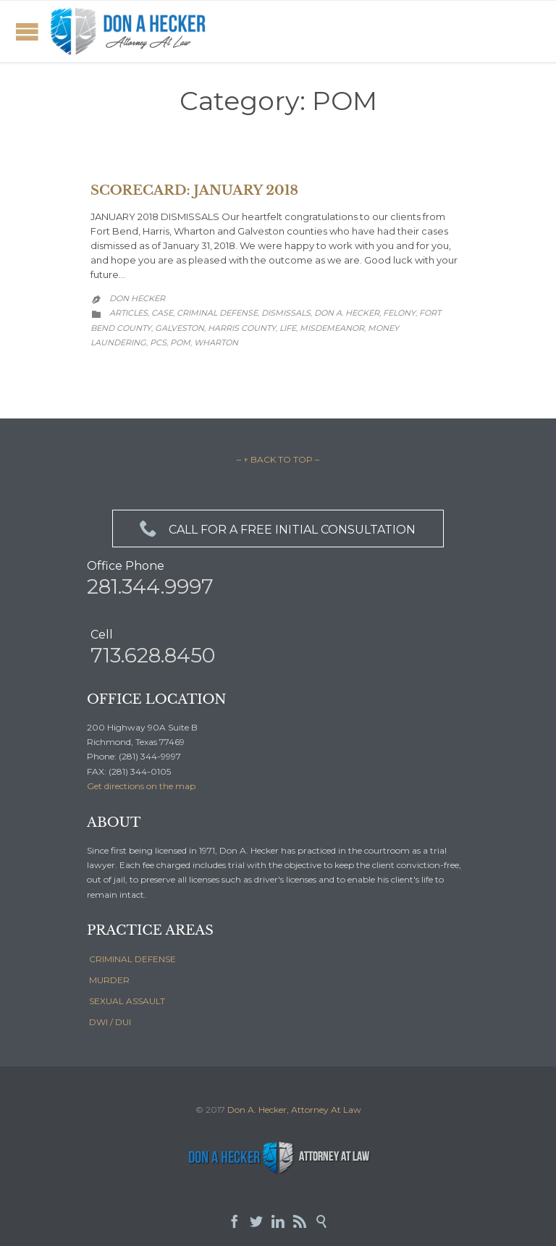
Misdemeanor (332, 328)
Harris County (242, 328)
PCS (158, 342)
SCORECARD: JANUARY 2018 (194, 190)
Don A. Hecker (346, 313)
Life (287, 328)
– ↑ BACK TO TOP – (278, 459)
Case (162, 313)
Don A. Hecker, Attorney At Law (294, 1109)
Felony (399, 313)
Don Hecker (137, 298)
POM (180, 342)
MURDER (109, 980)
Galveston (179, 328)
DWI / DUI (110, 1021)
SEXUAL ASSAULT (127, 1000)
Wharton (216, 342)
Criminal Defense (217, 313)
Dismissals (286, 313)
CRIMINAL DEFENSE (132, 959)
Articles (128, 313)
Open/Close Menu (27, 31)
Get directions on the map (141, 785)
